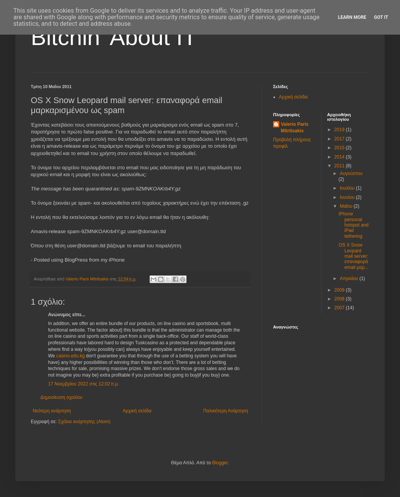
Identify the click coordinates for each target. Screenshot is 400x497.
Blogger (220, 462)
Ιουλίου (348, 188)
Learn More (352, 17)
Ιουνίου (348, 197)
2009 (340, 290)
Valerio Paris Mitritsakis (294, 127)
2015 (340, 147)
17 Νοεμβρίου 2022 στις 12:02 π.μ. (83, 384)
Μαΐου (346, 206)
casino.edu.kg (70, 356)
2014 (340, 157)
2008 (340, 299)
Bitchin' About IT (114, 37)
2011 (340, 165)
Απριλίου (349, 278)
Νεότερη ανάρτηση (52, 411)
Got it (381, 17)
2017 (340, 139)
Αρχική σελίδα (137, 411)
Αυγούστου (351, 173)
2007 (340, 307)
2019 (340, 129)
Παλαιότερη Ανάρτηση (225, 411)
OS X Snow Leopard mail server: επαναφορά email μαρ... (353, 256)
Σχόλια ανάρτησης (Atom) (84, 421)
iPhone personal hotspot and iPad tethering (353, 225)
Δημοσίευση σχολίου (61, 397)
